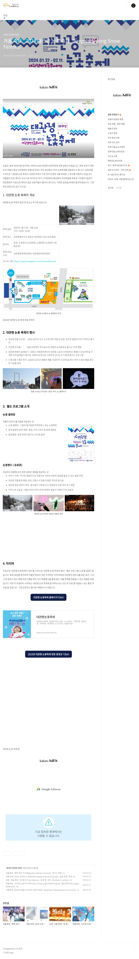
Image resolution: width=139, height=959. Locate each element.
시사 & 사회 (112, 156)
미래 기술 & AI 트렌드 (116, 146)
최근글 (110, 187)
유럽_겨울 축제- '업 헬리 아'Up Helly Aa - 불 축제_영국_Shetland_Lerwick (37, 880)
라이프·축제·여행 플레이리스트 (121, 179)
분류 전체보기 (114, 114)
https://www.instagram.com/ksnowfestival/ (35, 261)
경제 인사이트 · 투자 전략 (119, 169)
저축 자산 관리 (113, 142)
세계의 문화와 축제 (14, 868)
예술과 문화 (112, 128)
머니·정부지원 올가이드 (119, 165)
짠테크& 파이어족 (115, 160)
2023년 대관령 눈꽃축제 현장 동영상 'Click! (48, 654)
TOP (133, 949)
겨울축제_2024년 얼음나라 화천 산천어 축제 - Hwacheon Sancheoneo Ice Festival (41, 889)
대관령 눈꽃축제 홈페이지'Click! (48, 597)
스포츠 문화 (112, 133)
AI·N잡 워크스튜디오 (116, 174)
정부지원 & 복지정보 (116, 151)
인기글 (119, 187)
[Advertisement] (48, 537)
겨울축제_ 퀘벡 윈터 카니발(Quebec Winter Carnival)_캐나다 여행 (34, 873)
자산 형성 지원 (113, 137)
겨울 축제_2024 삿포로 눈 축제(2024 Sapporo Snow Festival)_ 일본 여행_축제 (39, 876)
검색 (127, 5)
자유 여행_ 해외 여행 (116, 123)
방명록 (6, 15)
